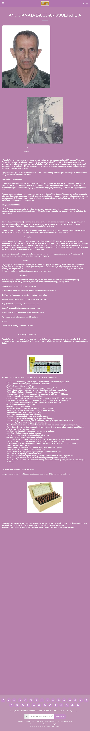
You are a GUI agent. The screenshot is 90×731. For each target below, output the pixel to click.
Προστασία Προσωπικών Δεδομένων (47, 724)
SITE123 (46, 726)
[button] (3, 3)
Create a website (55, 726)
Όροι (32, 724)
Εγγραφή (60, 716)
